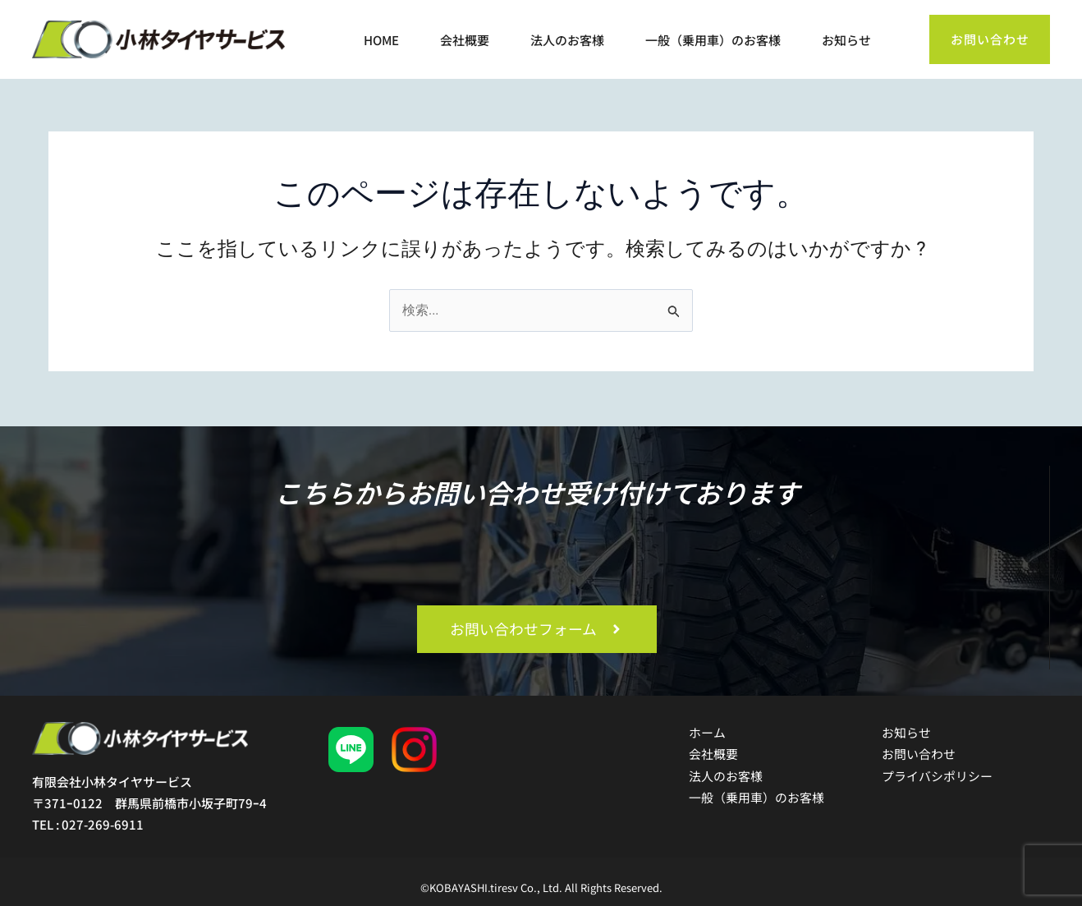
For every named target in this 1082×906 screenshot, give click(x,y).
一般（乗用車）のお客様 (713, 41)
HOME (381, 41)
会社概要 (464, 41)
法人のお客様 (567, 41)
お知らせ (846, 41)
